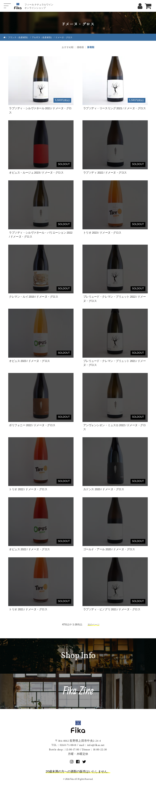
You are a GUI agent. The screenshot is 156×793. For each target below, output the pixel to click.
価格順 (80, 47)
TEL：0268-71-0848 (63, 745)
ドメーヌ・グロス (63, 37)
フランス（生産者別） (18, 37)
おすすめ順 (68, 47)
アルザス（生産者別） (42, 37)
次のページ (93, 624)
